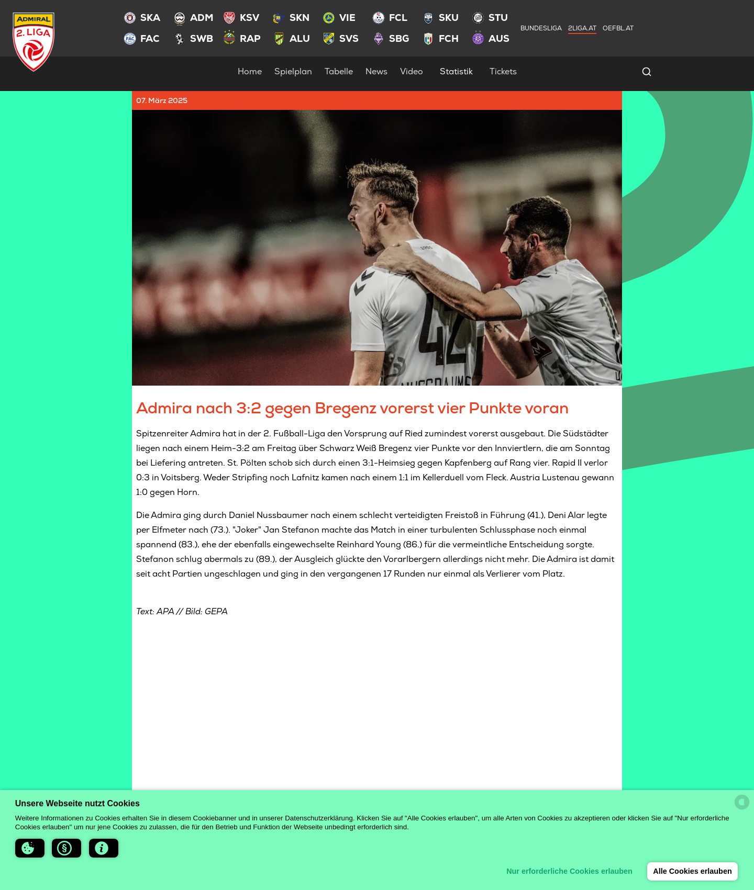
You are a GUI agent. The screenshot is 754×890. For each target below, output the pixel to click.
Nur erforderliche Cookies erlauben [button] (569, 871)
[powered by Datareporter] (742, 802)
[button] (30, 848)
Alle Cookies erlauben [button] (692, 871)
